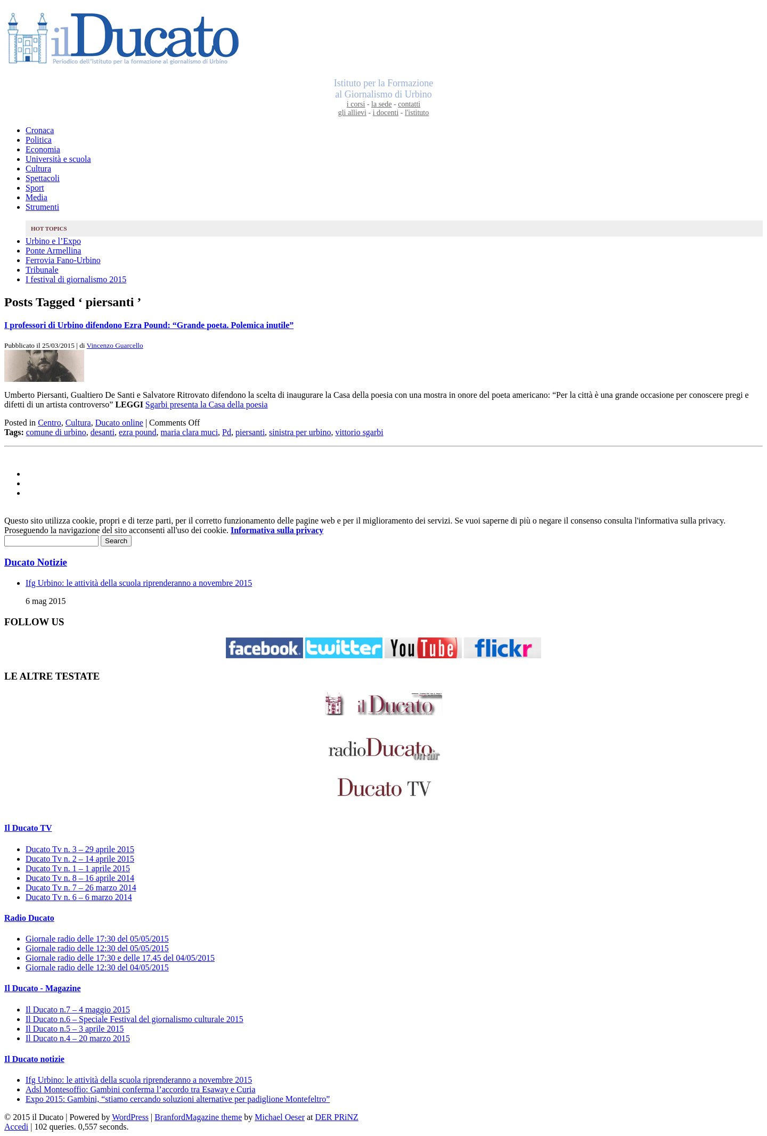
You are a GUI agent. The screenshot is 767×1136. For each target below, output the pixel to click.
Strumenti (42, 206)
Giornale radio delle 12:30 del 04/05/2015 (97, 967)
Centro (49, 422)
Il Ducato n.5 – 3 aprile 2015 (75, 1028)
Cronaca (40, 130)
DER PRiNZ (336, 1117)
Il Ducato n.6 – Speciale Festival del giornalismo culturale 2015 (134, 1019)
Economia (43, 149)
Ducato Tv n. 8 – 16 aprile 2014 (80, 877)
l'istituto (417, 113)
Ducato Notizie (35, 562)
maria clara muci (189, 432)
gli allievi (352, 113)
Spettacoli (43, 178)
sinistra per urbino (300, 432)
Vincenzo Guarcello (115, 345)
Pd (226, 432)
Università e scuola (58, 159)
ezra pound (138, 432)
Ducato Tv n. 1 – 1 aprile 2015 (78, 868)
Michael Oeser (280, 1117)
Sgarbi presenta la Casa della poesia (206, 404)
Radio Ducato (29, 917)
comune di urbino (56, 432)
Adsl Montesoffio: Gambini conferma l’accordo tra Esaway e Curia (141, 1089)
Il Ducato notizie (34, 1059)
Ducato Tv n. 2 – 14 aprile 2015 (80, 858)
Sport (35, 187)
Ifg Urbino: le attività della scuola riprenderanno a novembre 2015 (139, 582)
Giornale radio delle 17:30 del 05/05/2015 (97, 938)
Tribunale (42, 269)
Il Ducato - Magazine (42, 988)
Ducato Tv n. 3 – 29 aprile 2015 (80, 849)
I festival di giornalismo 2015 (76, 279)
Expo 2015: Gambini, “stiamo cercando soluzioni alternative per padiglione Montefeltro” (178, 1099)
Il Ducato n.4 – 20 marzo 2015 (78, 1038)
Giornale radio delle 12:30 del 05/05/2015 (97, 948)
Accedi (16, 1126)
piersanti (250, 432)
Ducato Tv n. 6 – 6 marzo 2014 (79, 897)
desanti (103, 432)
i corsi (356, 104)
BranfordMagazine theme (198, 1117)
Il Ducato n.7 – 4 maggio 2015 (78, 1009)
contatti (409, 104)
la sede (381, 104)
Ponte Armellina (53, 250)
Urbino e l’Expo (53, 241)
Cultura (38, 168)
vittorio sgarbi (360, 432)
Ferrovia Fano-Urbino (63, 260)
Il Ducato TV (28, 827)
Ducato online (119, 422)
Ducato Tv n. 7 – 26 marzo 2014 (81, 887)
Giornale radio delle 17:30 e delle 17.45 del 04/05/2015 (120, 957)
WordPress (130, 1117)
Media (36, 197)
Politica (39, 139)
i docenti (386, 113)
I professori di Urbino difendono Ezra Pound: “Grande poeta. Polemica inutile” (148, 325)
